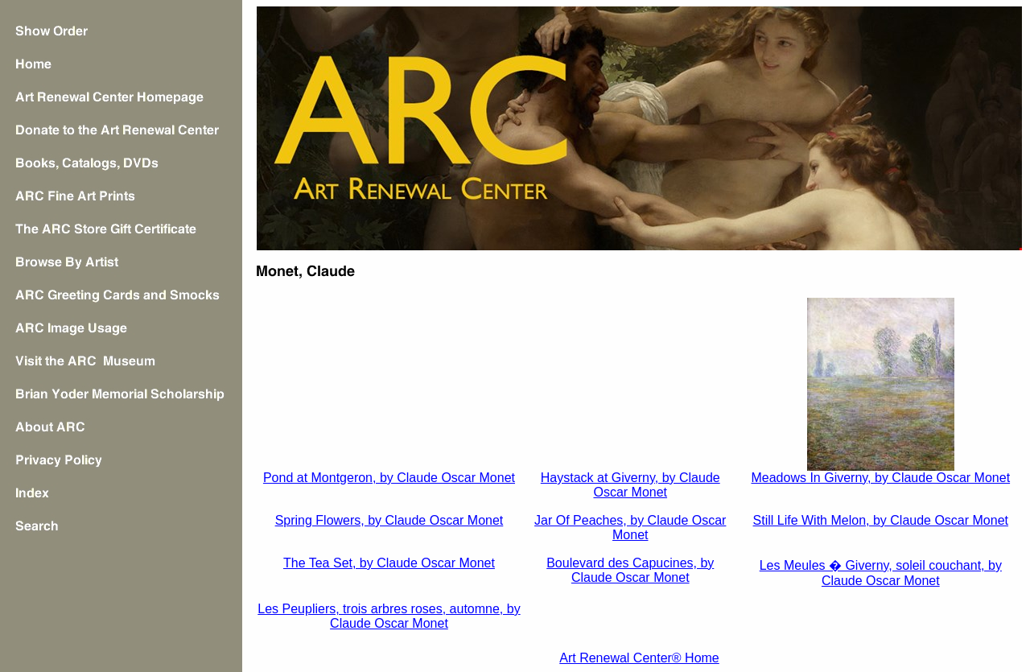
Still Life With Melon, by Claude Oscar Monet (880, 520)
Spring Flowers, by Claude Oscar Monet (389, 520)
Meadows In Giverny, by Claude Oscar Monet (880, 477)
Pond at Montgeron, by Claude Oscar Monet (389, 477)
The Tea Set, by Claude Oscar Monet (389, 563)
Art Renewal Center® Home (639, 658)
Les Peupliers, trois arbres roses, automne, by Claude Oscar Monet (389, 616)
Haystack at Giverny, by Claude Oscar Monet (630, 485)
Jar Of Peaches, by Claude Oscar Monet (630, 527)
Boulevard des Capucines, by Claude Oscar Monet (630, 570)
